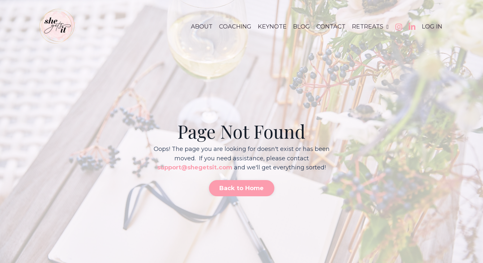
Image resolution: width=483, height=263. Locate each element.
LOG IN (432, 26)
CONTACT (331, 26)
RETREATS (370, 26)
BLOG (301, 26)
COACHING (235, 26)
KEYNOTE (272, 26)
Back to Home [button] (241, 188)
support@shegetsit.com (194, 167)
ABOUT (202, 26)
